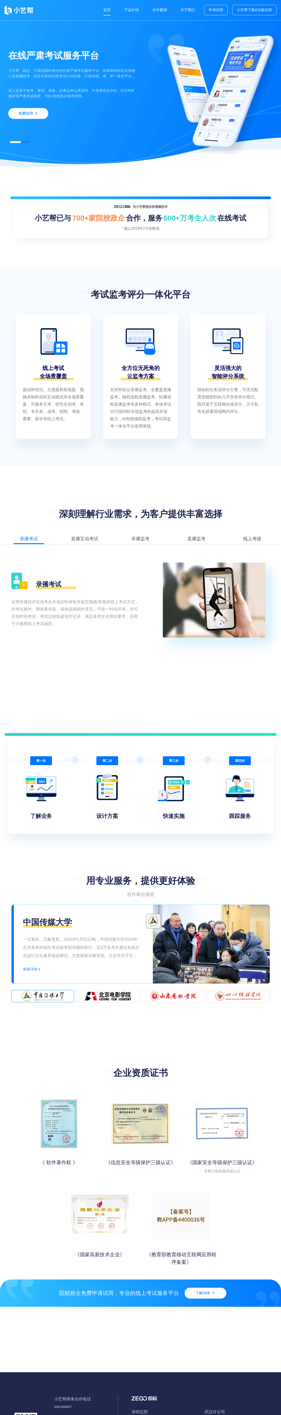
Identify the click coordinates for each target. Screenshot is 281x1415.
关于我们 (188, 10)
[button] (15, 142)
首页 (107, 10)
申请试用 (216, 10)
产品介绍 (131, 10)
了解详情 (205, 1293)
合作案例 (159, 10)
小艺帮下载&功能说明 (254, 10)
